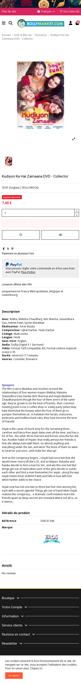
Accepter (13, 675)
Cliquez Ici (36, 668)
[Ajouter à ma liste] (21, 235)
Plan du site (9, 11)
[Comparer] (60, 235)
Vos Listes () (69, 11)
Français (46, 11)
